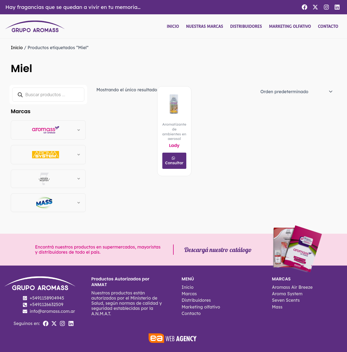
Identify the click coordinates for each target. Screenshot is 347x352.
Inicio (173, 26)
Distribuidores (246, 26)
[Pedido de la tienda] (295, 91)
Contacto (328, 26)
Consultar (174, 162)
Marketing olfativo (290, 26)
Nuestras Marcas (204, 26)
